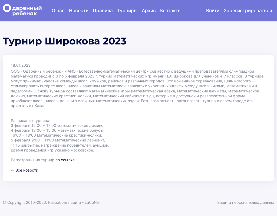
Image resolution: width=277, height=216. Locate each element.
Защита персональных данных (245, 202)
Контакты (171, 10)
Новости (78, 10)
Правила (103, 10)
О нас (58, 10)
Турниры (127, 10)
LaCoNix (92, 202)
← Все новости (24, 170)
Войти (212, 10)
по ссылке (65, 159)
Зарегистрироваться (248, 10)
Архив (149, 10)
